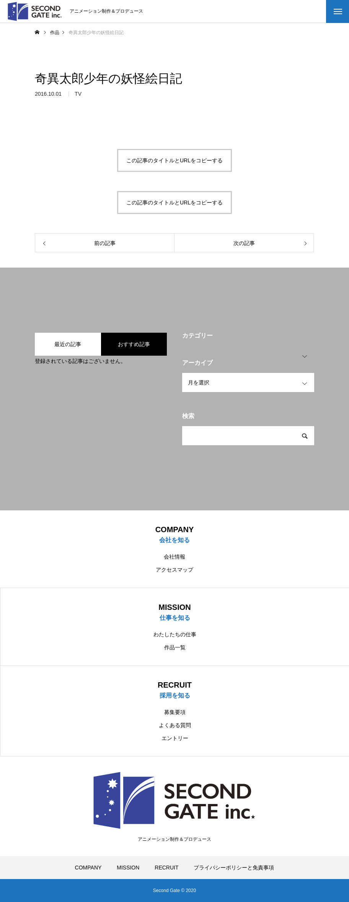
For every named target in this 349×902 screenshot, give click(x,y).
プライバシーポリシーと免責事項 (234, 867)
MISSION (128, 867)
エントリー (174, 738)
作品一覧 (175, 647)
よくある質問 (175, 725)
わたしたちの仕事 (174, 634)
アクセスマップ (174, 569)
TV (78, 96)
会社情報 (174, 556)
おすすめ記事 (134, 344)
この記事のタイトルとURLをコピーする (174, 160)
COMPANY (88, 867)
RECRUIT (166, 867)
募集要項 (175, 712)
